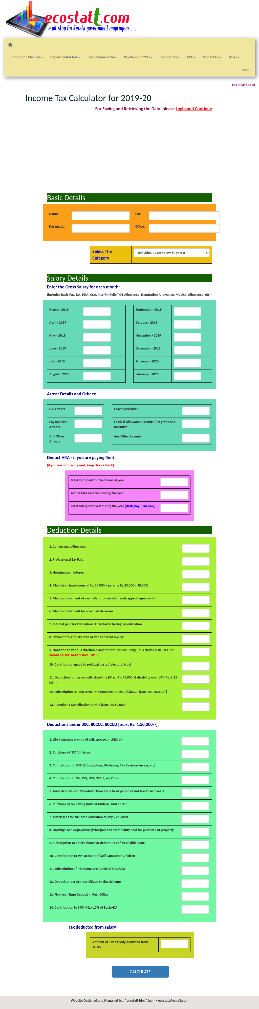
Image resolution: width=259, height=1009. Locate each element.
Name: (54, 214)
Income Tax (169, 57)
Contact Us (212, 57)
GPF (191, 57)
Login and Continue (194, 109)
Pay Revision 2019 (138, 57)
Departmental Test (65, 57)
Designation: (58, 226)
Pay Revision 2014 (102, 57)
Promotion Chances (27, 57)
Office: (140, 226)
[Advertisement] (129, 152)
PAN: (138, 214)
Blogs (234, 57)
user (246, 70)
